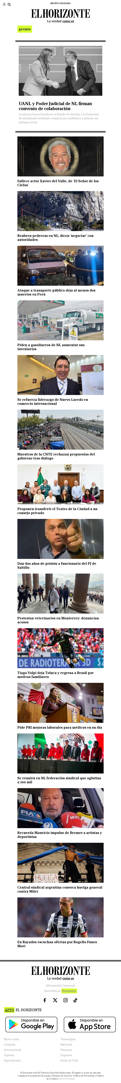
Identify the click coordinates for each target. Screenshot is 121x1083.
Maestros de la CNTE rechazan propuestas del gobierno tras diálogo (56, 456)
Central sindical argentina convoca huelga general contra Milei (59, 889)
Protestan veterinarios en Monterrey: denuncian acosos (58, 620)
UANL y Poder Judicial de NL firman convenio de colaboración (55, 106)
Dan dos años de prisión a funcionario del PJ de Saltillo (56, 565)
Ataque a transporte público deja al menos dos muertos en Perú (56, 292)
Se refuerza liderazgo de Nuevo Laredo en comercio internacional (52, 401)
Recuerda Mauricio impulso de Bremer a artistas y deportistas (59, 834)
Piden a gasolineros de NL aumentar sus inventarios (51, 347)
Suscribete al (60, 991)
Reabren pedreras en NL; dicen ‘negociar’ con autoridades (55, 237)
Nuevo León (11, 1039)
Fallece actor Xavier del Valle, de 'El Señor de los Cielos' (58, 183)
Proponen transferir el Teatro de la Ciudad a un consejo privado (57, 511)
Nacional (66, 1044)
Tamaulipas (68, 1039)
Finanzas (66, 1050)
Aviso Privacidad (67, 1079)
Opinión (9, 1055)
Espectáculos (12, 1060)
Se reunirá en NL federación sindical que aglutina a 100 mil (59, 780)
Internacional (12, 1050)
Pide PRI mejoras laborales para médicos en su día (59, 727)
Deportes (66, 1055)
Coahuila (9, 1044)
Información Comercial (60, 985)
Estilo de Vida (69, 1060)
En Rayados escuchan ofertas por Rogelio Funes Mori (57, 944)
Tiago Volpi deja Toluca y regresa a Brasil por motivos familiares (55, 675)
